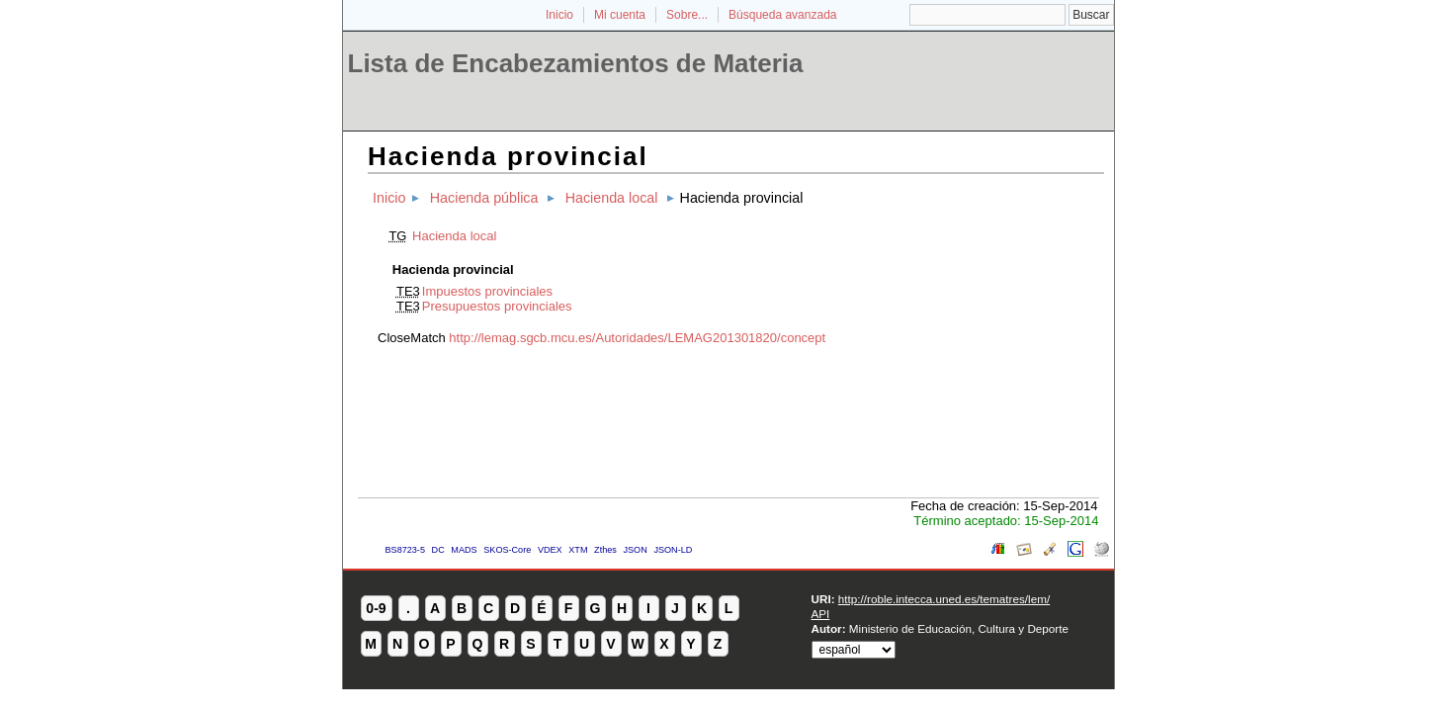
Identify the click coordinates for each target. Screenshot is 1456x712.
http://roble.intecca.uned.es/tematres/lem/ (944, 598)
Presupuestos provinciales (497, 306)
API (821, 613)
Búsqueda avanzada (782, 15)
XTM (577, 550)
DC (438, 550)
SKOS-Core (507, 550)
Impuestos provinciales (487, 291)
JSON (634, 550)
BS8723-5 (405, 550)
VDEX (550, 550)
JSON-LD (672, 550)
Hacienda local (611, 198)
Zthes (605, 550)
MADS (463, 550)
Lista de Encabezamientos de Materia (576, 63)
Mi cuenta (619, 15)
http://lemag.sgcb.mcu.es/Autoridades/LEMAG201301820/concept (637, 337)
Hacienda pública (484, 198)
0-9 (375, 608)
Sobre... (687, 15)
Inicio (559, 15)
